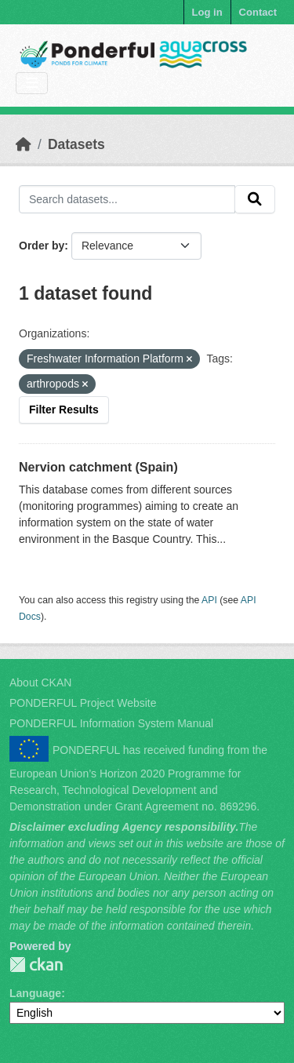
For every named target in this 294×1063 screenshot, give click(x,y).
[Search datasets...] (127, 199)
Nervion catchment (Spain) (98, 467)
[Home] (23, 144)
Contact (258, 12)
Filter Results (64, 409)
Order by (41, 245)
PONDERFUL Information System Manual (111, 723)
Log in (207, 12)
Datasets (76, 144)
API (209, 600)
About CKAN (40, 682)
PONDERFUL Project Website (83, 703)
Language (35, 993)
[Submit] (254, 199)
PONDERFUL (36, 964)
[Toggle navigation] (32, 83)
